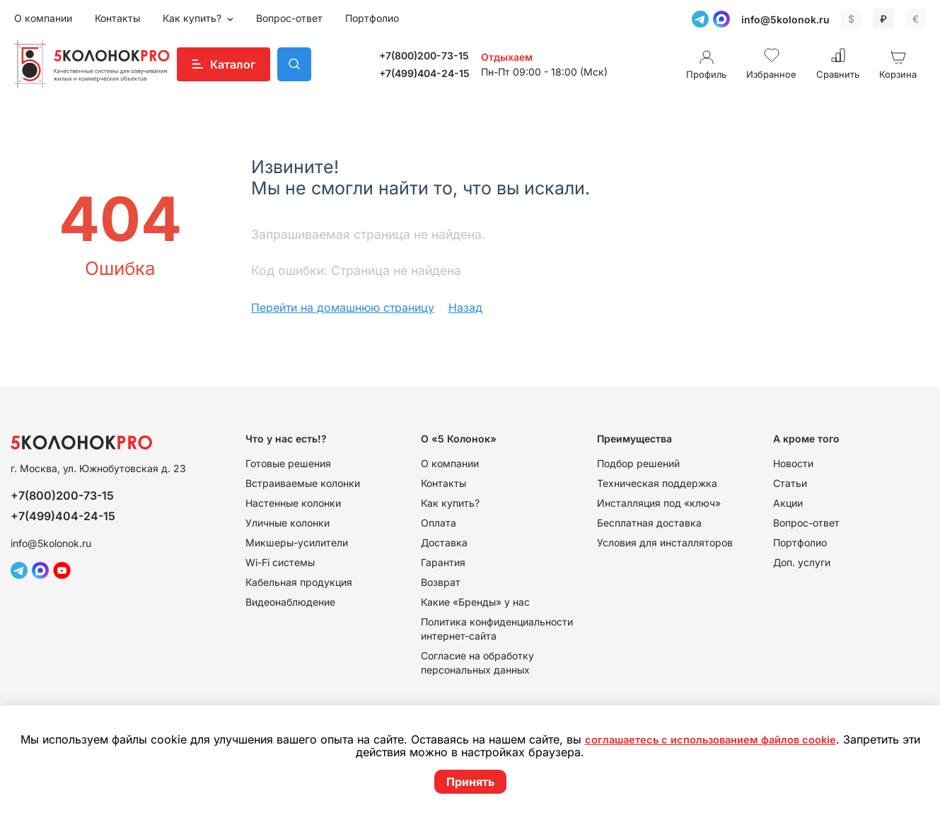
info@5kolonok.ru (785, 19)
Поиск (294, 64)
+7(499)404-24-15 (424, 73)
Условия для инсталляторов (665, 542)
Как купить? (193, 18)
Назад (465, 307)
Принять (470, 782)
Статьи (790, 483)
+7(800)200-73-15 (424, 55)
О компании (43, 18)
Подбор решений (638, 463)
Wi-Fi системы (280, 562)
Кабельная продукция (298, 582)
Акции (788, 503)
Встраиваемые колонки (302, 483)
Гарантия (443, 562)
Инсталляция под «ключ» (659, 503)
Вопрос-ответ (289, 18)
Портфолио (372, 18)
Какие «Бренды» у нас (475, 602)
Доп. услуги (801, 562)
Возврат (440, 582)
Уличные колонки (287, 523)
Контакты (117, 18)
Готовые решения (288, 463)
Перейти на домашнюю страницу (342, 307)
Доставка (444, 542)
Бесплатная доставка (649, 523)
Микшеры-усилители (296, 542)
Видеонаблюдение (290, 602)
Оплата (438, 523)
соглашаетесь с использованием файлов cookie (721, 741)
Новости (793, 463)
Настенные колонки (293, 503)
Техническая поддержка (657, 483)
